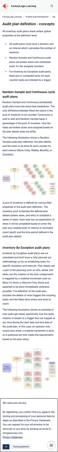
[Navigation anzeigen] (51, 445)
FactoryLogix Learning (23, 6)
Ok (6, 447)
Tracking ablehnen (21, 447)
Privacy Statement (13, 437)
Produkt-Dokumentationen (37, 17)
